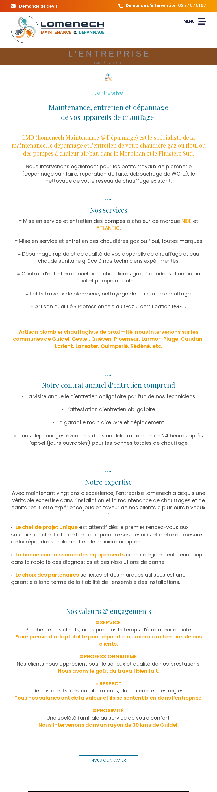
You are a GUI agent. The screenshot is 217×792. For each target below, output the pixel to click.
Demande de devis (34, 6)
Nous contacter (102, 760)
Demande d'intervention (161, 6)
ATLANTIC (108, 228)
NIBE (186, 221)
